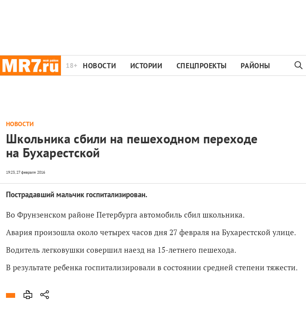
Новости (99, 65)
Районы (255, 65)
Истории (146, 65)
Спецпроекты (202, 65)
